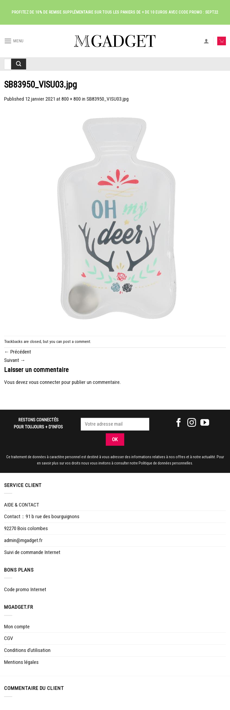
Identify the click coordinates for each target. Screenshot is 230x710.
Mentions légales (21, 662)
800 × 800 (71, 99)
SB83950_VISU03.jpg (107, 99)
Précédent (17, 352)
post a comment (76, 341)
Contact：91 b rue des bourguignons (41, 516)
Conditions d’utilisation (27, 650)
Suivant (14, 360)
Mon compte (17, 626)
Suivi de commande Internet (32, 552)
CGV (8, 638)
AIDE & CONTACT (21, 505)
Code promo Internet (25, 589)
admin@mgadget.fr (23, 540)
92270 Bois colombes (26, 528)
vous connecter (44, 382)
